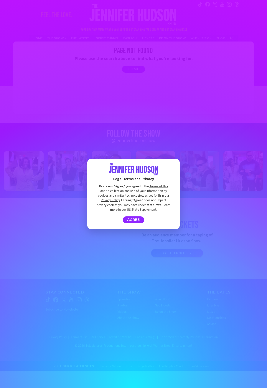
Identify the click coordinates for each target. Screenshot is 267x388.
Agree (133, 220)
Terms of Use (158, 186)
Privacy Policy (110, 200)
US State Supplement (141, 209)
